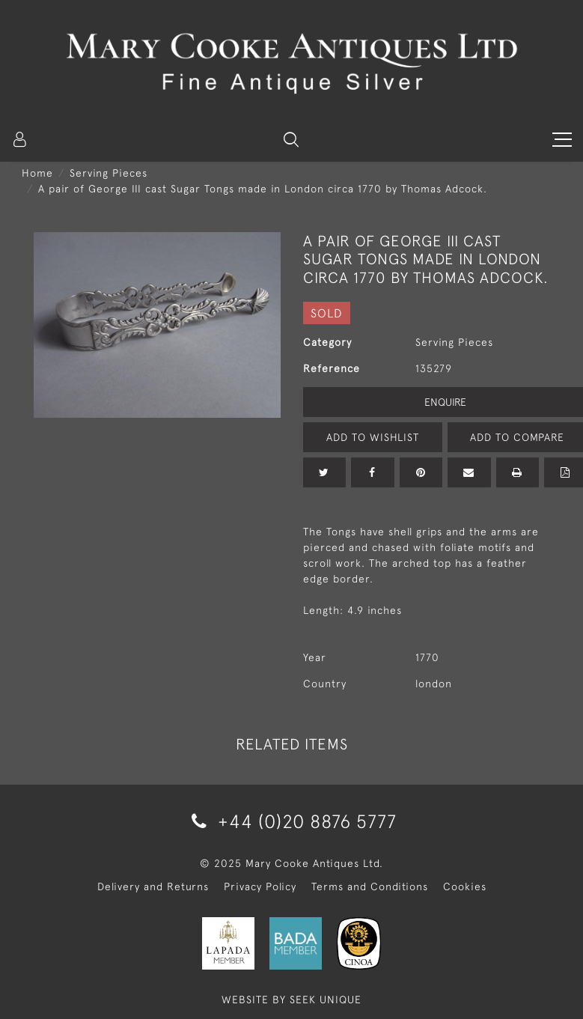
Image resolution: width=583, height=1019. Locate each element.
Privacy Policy (260, 886)
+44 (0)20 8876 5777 (291, 821)
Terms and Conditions (369, 886)
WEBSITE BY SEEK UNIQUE (291, 1000)
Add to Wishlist (372, 437)
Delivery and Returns (153, 886)
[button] (291, 139)
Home (37, 173)
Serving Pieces (108, 173)
